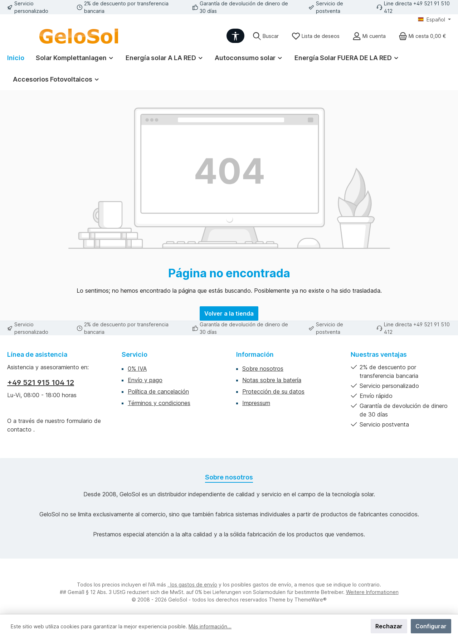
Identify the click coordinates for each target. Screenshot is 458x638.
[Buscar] (265, 36)
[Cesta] (422, 36)
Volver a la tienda (229, 313)
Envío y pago (145, 380)
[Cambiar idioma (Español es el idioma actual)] (434, 20)
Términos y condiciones (159, 402)
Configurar (431, 626)
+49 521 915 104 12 (40, 382)
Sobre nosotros (262, 368)
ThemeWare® (310, 599)
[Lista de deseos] (315, 36)
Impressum (256, 402)
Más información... (210, 626)
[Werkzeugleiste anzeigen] (235, 36)
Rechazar (389, 626)
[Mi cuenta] (369, 36)
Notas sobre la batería (271, 380)
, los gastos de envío (192, 584)
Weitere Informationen (372, 592)
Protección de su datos (273, 391)
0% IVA (137, 368)
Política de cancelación (158, 391)
